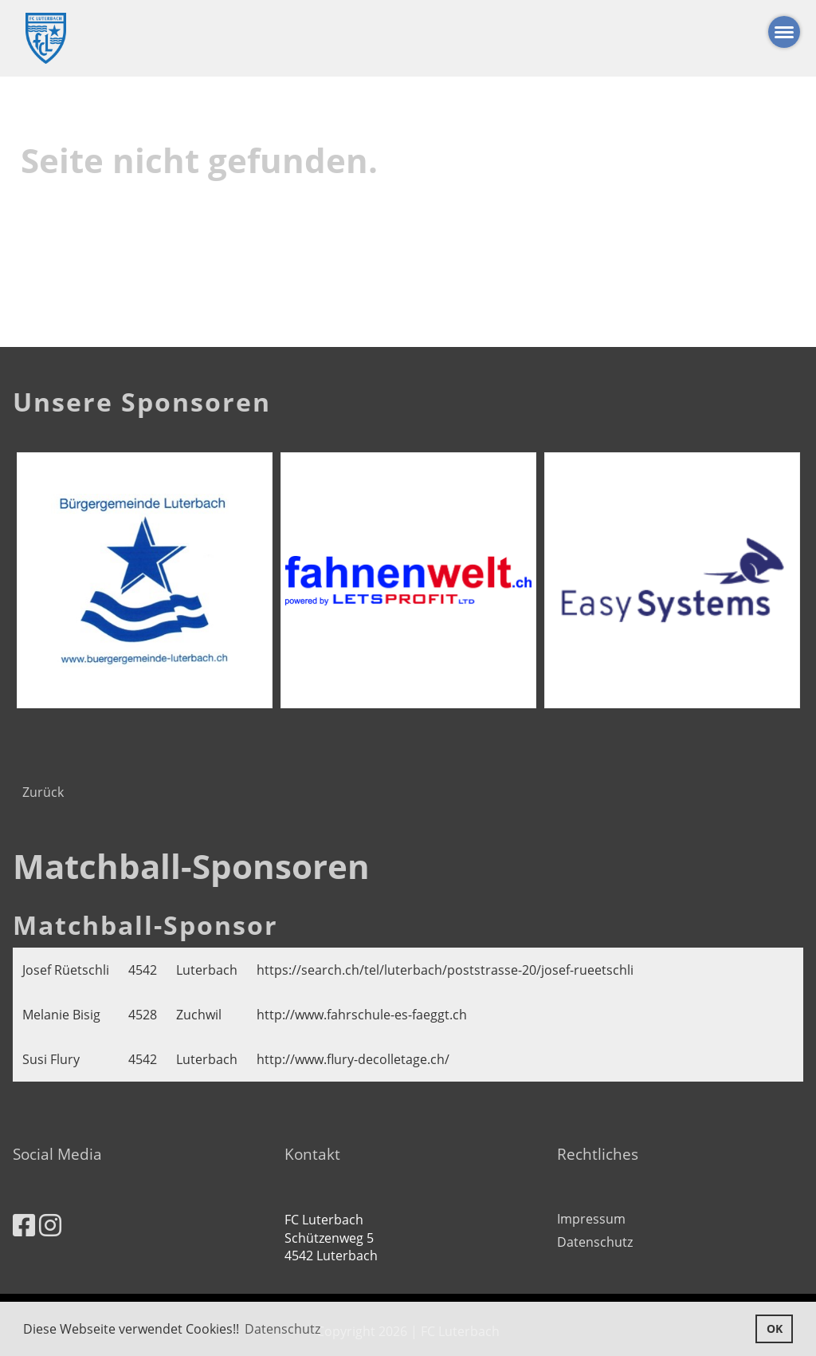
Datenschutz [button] (282, 1329)
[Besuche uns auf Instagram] (50, 1225)
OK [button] (775, 1328)
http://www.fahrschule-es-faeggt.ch (362, 1014)
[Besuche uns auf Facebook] (24, 1225)
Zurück (43, 792)
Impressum (591, 1219)
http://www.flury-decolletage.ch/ (353, 1059)
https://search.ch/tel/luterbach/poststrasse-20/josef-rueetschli (445, 970)
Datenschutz (595, 1242)
